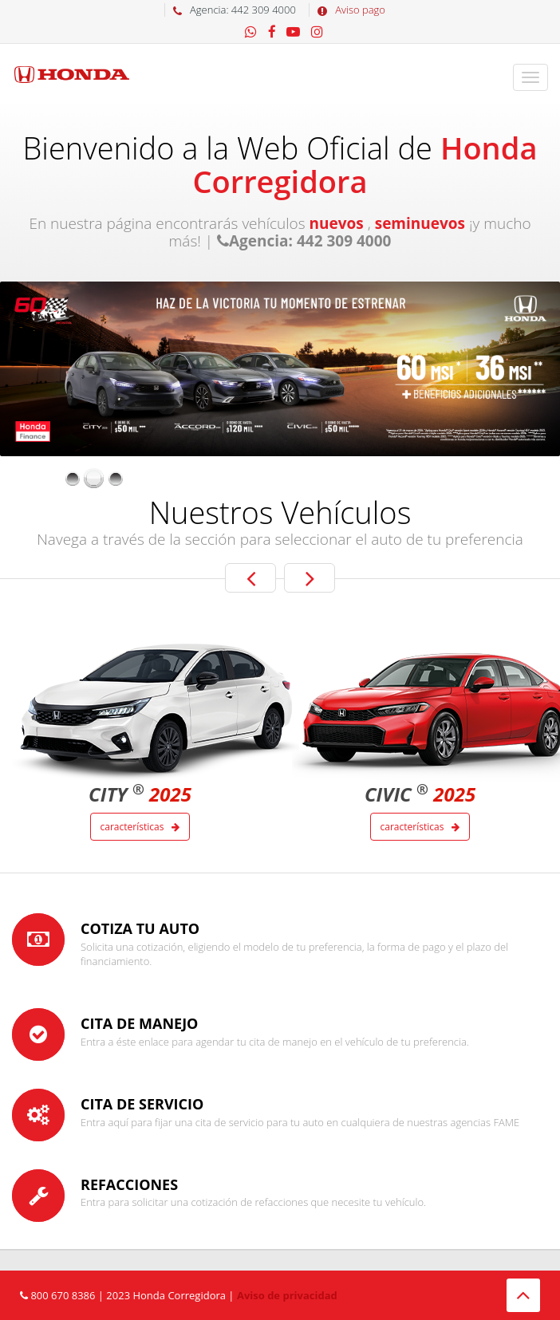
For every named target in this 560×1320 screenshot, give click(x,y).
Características (140, 826)
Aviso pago (347, 9)
